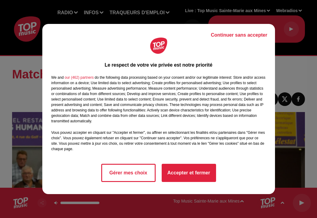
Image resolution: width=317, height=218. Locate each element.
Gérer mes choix (128, 172)
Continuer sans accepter (239, 35)
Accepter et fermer (188, 172)
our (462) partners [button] (79, 77)
